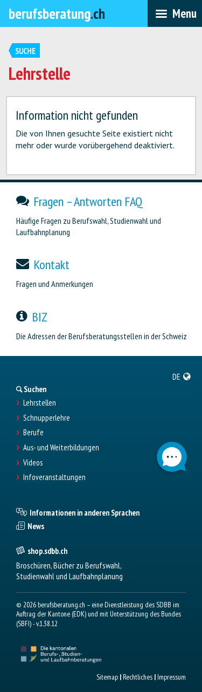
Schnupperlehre (46, 418)
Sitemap (107, 677)
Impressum (171, 677)
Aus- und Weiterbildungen (61, 448)
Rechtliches (137, 677)
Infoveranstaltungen (54, 477)
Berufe (33, 432)
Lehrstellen (39, 403)
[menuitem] (181, 376)
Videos (33, 463)
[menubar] (175, 13)
